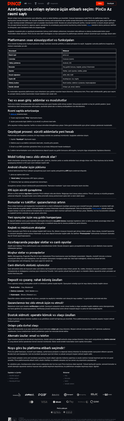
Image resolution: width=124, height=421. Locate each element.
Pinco (89, 25)
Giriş (100, 3)
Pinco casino (96, 208)
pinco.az (14, 114)
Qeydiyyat (110, 3)
